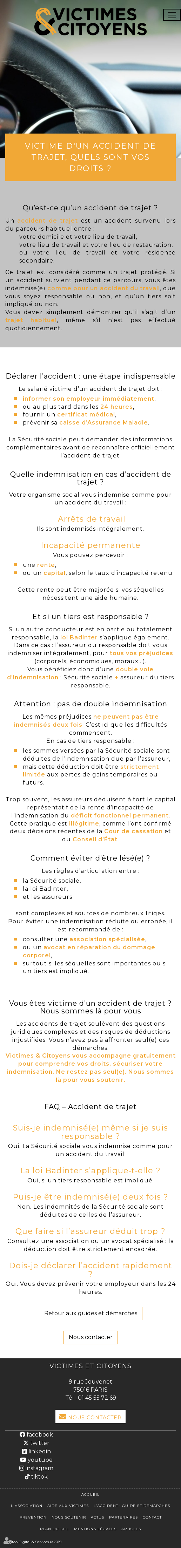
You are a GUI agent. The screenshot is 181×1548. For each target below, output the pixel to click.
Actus (97, 1517)
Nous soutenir (69, 1517)
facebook (39, 1434)
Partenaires (123, 1517)
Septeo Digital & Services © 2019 (33, 1542)
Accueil (90, 1494)
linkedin (39, 1451)
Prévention (33, 1517)
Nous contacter (91, 1337)
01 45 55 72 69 (97, 1397)
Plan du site (54, 1529)
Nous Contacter (95, 1417)
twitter (39, 1443)
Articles (131, 1529)
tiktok (39, 1476)
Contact (152, 1517)
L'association (26, 1505)
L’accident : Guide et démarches (132, 1505)
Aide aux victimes (68, 1505)
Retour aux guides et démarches (90, 1313)
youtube (39, 1460)
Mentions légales (95, 1529)
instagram (38, 1468)
